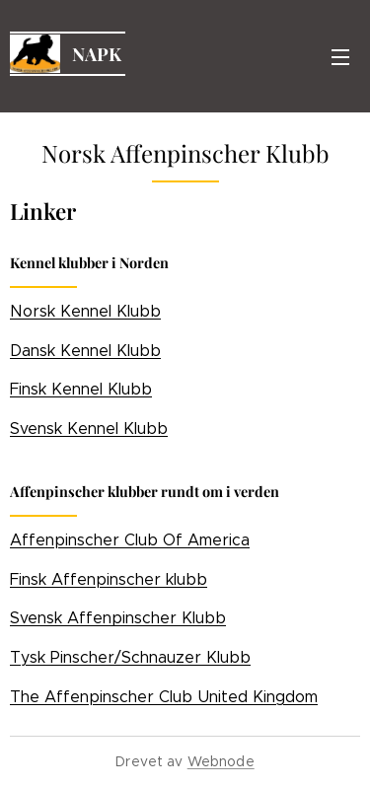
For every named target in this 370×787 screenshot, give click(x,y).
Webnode (221, 761)
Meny (340, 57)
